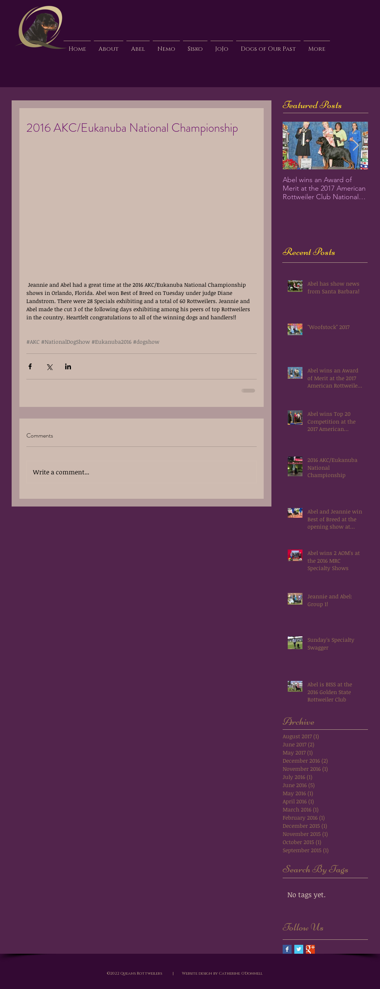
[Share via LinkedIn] (68, 366)
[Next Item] (355, 146)
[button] (138, 45)
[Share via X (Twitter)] (49, 366)
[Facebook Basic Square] (287, 949)
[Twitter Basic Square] (298, 949)
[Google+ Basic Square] (310, 949)
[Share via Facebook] (30, 366)
